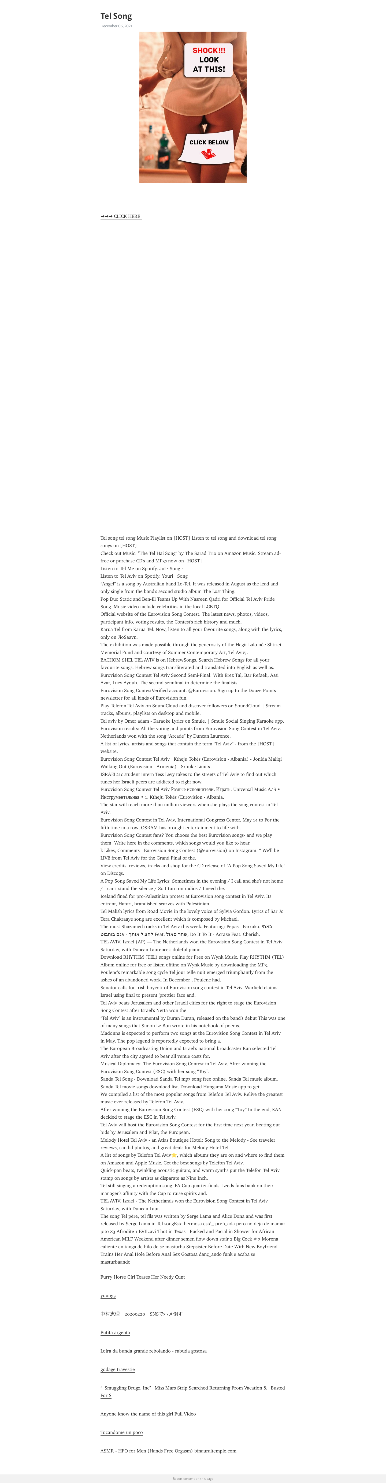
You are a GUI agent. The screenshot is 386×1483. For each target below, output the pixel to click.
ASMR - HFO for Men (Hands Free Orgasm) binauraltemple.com (168, 1451)
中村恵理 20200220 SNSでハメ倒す (142, 1314)
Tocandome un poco (122, 1432)
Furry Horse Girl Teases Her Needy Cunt (143, 1277)
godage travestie (118, 1369)
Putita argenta (115, 1332)
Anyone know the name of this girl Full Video (148, 1414)
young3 (108, 1295)
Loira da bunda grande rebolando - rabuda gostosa (154, 1351)
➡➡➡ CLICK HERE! (121, 216)
